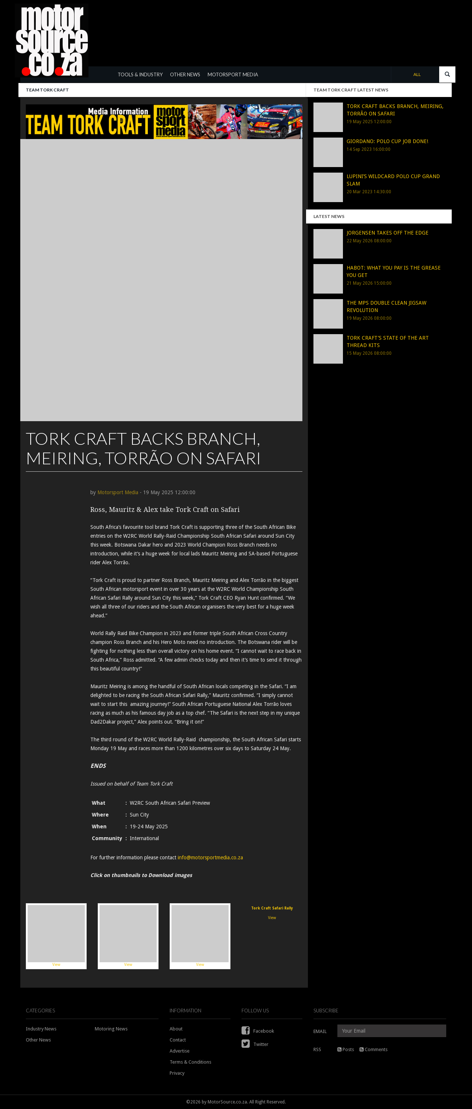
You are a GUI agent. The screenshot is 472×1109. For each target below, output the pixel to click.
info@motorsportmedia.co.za (210, 857)
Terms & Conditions (190, 1062)
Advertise (180, 1051)
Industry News (41, 1029)
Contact (178, 1040)
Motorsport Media (117, 492)
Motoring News (111, 1029)
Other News (38, 1040)
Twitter (255, 1044)
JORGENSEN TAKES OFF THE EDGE (387, 233)
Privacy (177, 1073)
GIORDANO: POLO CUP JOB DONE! (387, 141)
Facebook (258, 1031)
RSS (317, 1049)
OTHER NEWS (185, 74)
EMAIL (320, 1031)
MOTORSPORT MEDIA (233, 74)
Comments (374, 1049)
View (56, 936)
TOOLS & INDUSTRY (140, 74)
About (176, 1029)
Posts (345, 1049)
